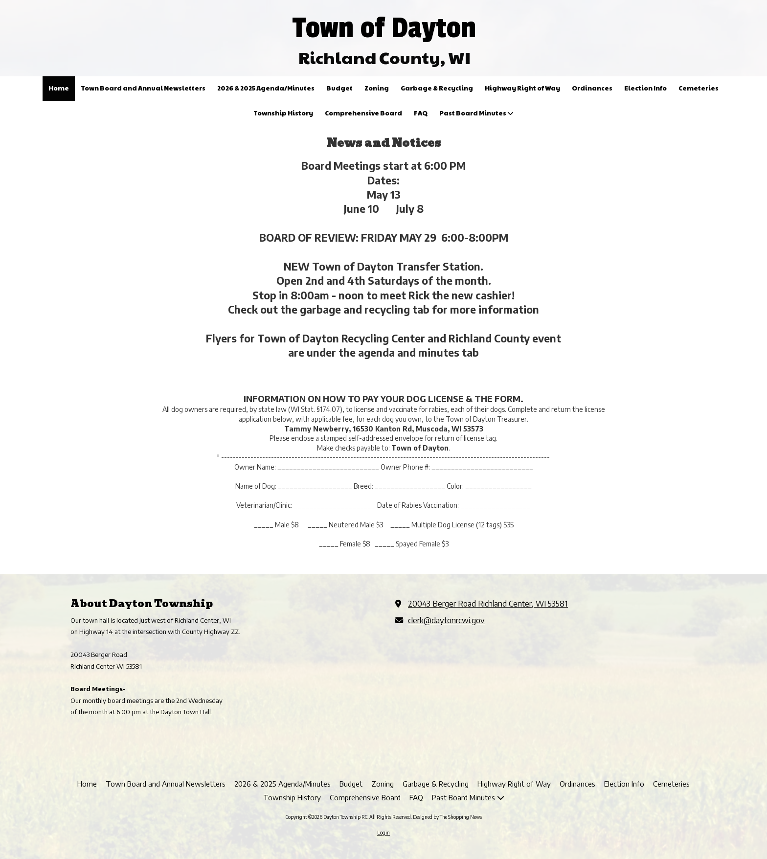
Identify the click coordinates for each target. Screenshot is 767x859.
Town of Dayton (384, 27)
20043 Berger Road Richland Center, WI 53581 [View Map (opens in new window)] (488, 603)
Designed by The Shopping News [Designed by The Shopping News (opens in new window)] (447, 817)
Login (383, 833)
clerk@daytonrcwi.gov (446, 620)
